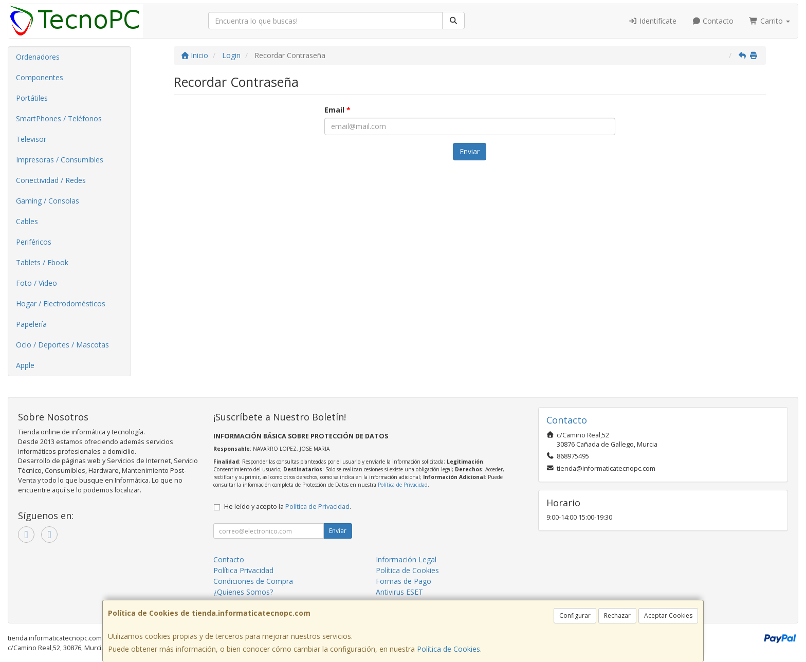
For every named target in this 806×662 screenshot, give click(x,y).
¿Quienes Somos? (243, 592)
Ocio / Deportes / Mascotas (62, 345)
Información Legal (406, 559)
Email (337, 110)
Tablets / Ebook (42, 262)
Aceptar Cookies (668, 615)
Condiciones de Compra (253, 581)
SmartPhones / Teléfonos (59, 118)
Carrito (769, 21)
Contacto (713, 21)
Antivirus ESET (399, 592)
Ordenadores (38, 57)
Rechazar (617, 615)
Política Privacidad (243, 570)
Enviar (470, 151)
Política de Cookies (448, 649)
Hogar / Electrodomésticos (60, 303)
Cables (27, 221)
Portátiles (32, 98)
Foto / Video (36, 283)
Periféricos (33, 242)
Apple (25, 365)
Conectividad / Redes (51, 180)
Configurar (575, 615)
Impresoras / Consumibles (59, 159)
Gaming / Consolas (47, 201)
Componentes (39, 77)
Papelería (31, 324)
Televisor (31, 139)
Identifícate (652, 21)
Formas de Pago (403, 581)
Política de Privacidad (403, 484)
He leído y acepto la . (287, 506)
